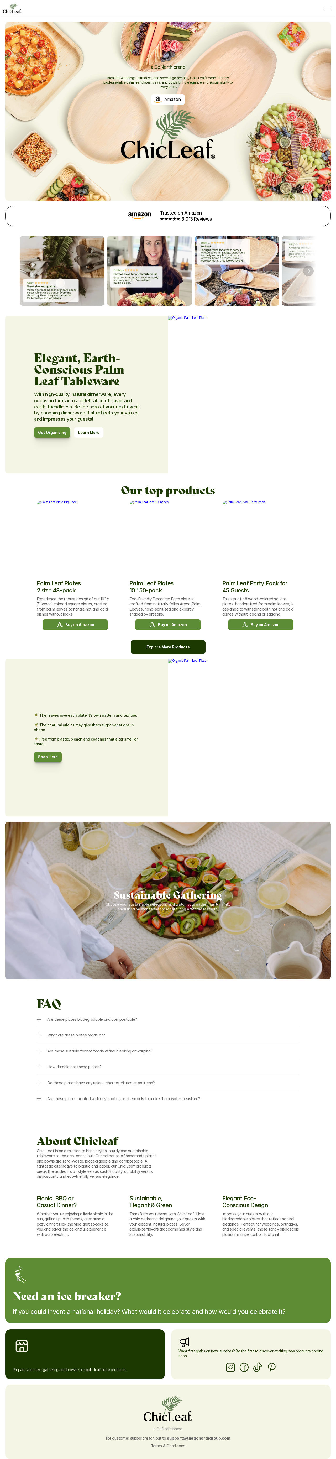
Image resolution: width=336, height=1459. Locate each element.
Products (140, 8)
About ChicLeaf (169, 8)
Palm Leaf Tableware (107, 8)
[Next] (308, 265)
